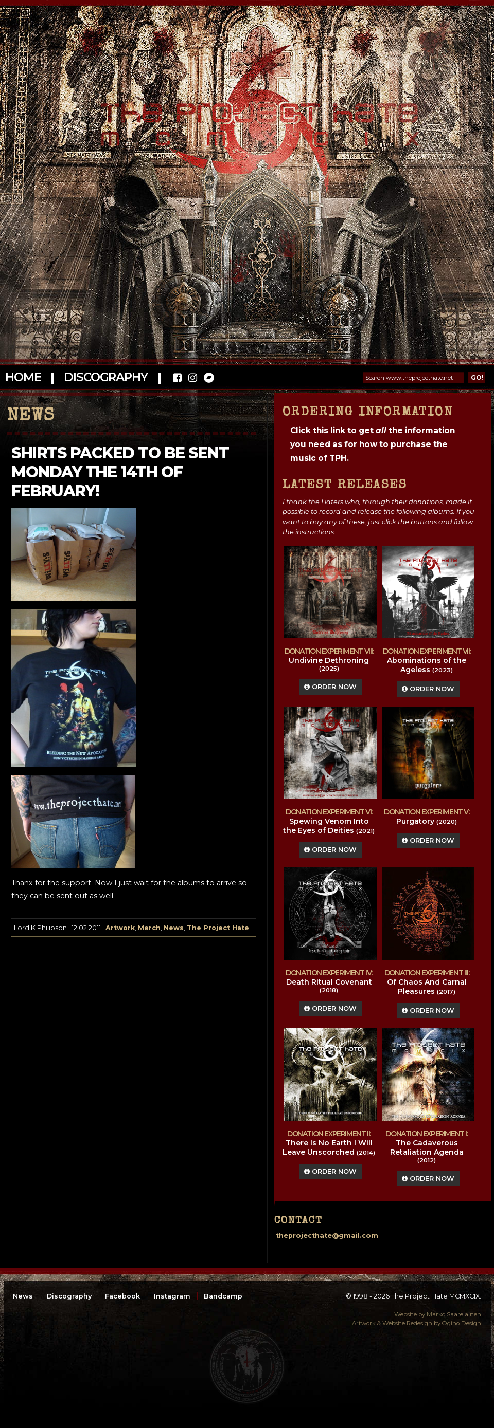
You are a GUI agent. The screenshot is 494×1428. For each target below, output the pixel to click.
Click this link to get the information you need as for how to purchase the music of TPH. (372, 444)
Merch (149, 928)
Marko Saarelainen (454, 1314)
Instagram (172, 1296)
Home (23, 377)
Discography (105, 377)
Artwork (120, 928)
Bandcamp (223, 1296)
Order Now (330, 687)
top (247, 1366)
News (174, 928)
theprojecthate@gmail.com (327, 1235)
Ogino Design (461, 1323)
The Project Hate (218, 928)
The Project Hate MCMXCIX (245, 118)
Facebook (122, 1296)
